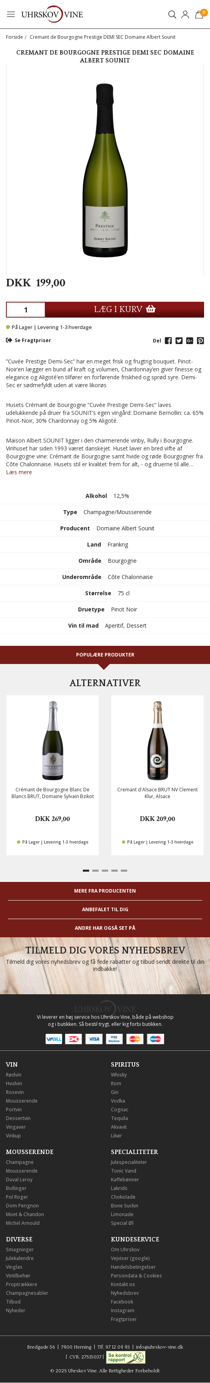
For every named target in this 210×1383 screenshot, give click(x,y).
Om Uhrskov (125, 1249)
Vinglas (14, 1267)
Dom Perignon (22, 1205)
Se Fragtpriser (28, 340)
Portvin (14, 1109)
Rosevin (15, 1092)
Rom (116, 1083)
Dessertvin (18, 1118)
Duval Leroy (19, 1179)
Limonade (122, 1214)
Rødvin (13, 1074)
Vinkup (13, 1135)
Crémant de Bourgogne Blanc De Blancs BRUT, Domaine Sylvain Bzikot (52, 793)
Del (157, 340)
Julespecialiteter (129, 1162)
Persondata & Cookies (136, 1275)
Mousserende (22, 1100)
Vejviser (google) (130, 1258)
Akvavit (119, 1127)
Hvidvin (14, 1083)
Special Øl (122, 1223)
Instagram (122, 1310)
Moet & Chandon (25, 1214)
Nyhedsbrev (125, 1293)
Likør (116, 1135)
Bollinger (16, 1188)
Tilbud (13, 1301)
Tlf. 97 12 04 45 (113, 1347)
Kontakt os (123, 1284)
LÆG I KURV (125, 309)
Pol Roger (17, 1197)
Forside (14, 37)
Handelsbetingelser (133, 1267)
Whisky (119, 1074)
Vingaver (16, 1127)
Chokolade (123, 1197)
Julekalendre (20, 1258)
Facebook (122, 1301)
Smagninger (20, 1249)
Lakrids (119, 1188)
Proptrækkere (21, 1284)
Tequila (119, 1118)
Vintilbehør (18, 1275)
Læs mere (19, 472)
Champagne (20, 1162)
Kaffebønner (125, 1179)
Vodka (118, 1100)
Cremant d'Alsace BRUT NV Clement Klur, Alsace (157, 793)
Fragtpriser (124, 1319)
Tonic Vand (123, 1170)
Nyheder (15, 1310)
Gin (114, 1092)
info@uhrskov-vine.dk (159, 1347)
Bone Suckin (124, 1205)
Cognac (119, 1109)
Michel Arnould (23, 1223)
